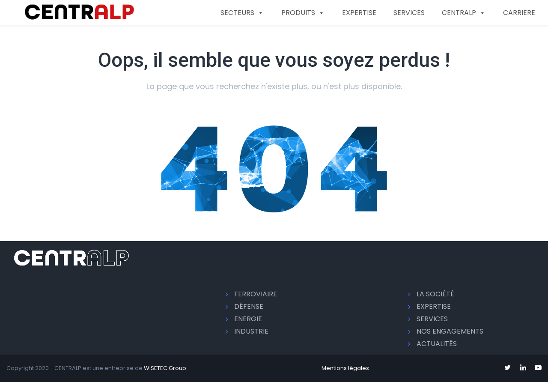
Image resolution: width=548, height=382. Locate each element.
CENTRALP (464, 13)
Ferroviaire (255, 294)
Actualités (437, 344)
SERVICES (409, 13)
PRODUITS (303, 13)
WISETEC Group (165, 368)
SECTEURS (242, 13)
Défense (248, 306)
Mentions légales (345, 368)
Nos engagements (450, 331)
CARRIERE (519, 13)
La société (435, 294)
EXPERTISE (359, 13)
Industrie (251, 331)
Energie (248, 319)
